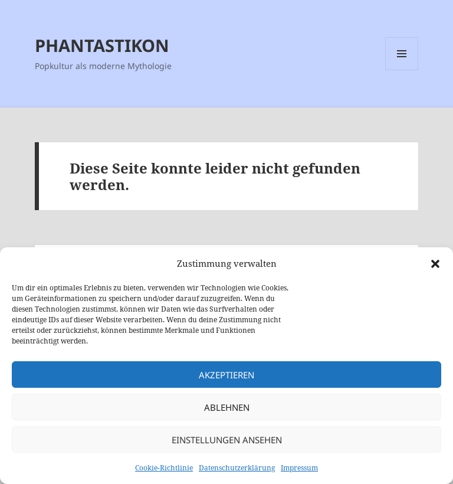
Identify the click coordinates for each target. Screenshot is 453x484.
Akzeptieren (226, 375)
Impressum (299, 468)
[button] (435, 264)
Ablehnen (227, 407)
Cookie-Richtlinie (164, 468)
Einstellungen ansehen (227, 440)
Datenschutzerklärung (237, 468)
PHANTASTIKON (102, 45)
